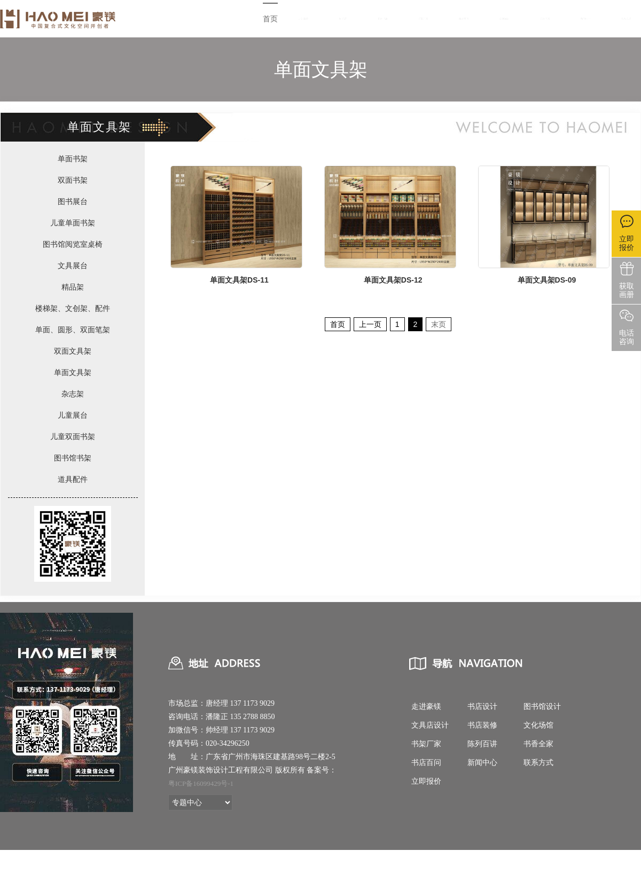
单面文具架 (72, 372)
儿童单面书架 (72, 222)
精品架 (72, 287)
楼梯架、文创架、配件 (72, 308)
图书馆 (343, 18)
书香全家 (545, 18)
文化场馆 (538, 725)
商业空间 (464, 18)
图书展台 (73, 201)
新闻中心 (585, 18)
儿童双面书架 (72, 436)
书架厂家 (423, 18)
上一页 (370, 324)
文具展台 (73, 265)
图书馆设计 (542, 707)
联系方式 (626, 18)
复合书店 (382, 18)
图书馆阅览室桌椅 (73, 244)
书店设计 (482, 707)
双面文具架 (72, 351)
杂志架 (72, 393)
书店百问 (426, 763)
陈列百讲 (504, 18)
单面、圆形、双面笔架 (72, 329)
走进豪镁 (303, 18)
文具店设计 (430, 725)
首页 (270, 18)
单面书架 (73, 158)
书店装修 (482, 725)
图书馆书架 (72, 458)
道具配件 (73, 479)
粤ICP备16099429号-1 (200, 783)
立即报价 (426, 781)
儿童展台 (73, 415)
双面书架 (73, 180)
